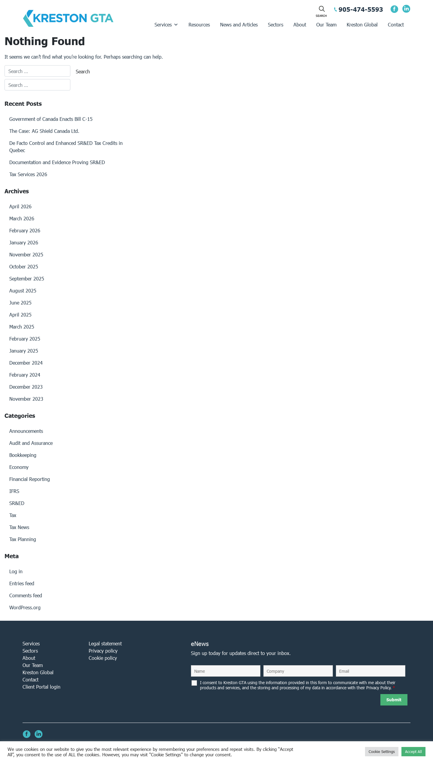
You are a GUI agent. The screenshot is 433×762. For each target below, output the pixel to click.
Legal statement (105, 643)
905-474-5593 (361, 9)
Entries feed (21, 583)
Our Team (326, 24)
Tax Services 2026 (28, 174)
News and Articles (239, 24)
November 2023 (26, 399)
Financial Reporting (29, 479)
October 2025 (23, 266)
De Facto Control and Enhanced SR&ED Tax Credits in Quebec (66, 146)
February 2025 (24, 338)
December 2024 (26, 363)
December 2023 (26, 387)
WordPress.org (25, 607)
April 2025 (20, 314)
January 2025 (23, 350)
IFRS (14, 491)
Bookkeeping (22, 455)
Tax (12, 515)
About (299, 24)
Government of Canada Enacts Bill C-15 (51, 119)
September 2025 (26, 278)
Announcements (26, 431)
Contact (396, 24)
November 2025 (26, 254)
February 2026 (24, 230)
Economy (19, 467)
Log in (16, 571)
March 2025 (21, 326)
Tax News (19, 527)
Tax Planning (22, 539)
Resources (199, 24)
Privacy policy (103, 650)
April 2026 (20, 206)
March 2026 (21, 218)
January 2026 (23, 242)
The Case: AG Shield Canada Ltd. (44, 131)
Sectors (275, 24)
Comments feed (25, 595)
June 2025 (20, 302)
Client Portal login (41, 687)
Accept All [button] (413, 751)
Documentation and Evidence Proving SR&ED (57, 162)
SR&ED (16, 503)
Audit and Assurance (31, 443)
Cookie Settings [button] (382, 751)
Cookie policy (103, 658)
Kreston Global (362, 24)
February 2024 (24, 375)
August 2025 (22, 290)
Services (166, 25)
